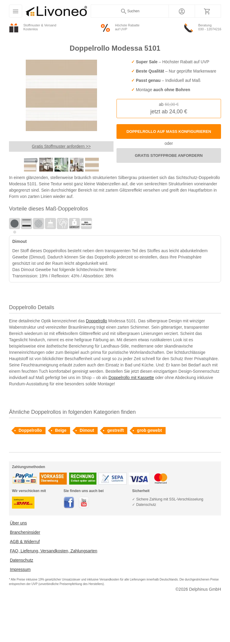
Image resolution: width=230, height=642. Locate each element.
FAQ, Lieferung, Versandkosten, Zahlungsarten (53, 550)
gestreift (115, 430)
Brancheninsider (25, 532)
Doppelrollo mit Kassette (131, 377)
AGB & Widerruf (25, 541)
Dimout (87, 430)
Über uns (18, 523)
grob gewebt (149, 430)
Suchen (130, 11)
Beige (60, 430)
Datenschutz (21, 560)
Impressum (20, 569)
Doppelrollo (96, 320)
